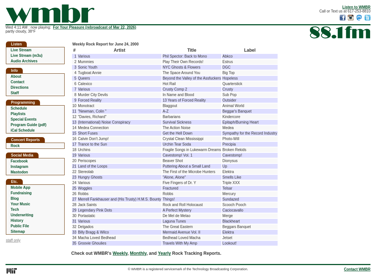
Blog (15, 199)
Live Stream (21, 50)
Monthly (138, 253)
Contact (17, 82)
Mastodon (19, 172)
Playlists (18, 114)
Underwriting (22, 215)
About (16, 76)
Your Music (20, 204)
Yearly (164, 253)
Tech (15, 210)
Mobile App (20, 188)
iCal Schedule (23, 130)
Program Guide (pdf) (28, 125)
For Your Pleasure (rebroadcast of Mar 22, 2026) (94, 27)
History (17, 221)
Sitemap (18, 232)
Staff (15, 93)
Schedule (19, 108)
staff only (13, 240)
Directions (20, 87)
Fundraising (21, 193)
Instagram (19, 167)
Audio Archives (24, 61)
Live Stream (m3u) (27, 56)
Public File (20, 226)
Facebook (19, 161)
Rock (15, 146)
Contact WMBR (357, 269)
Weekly (120, 253)
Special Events (24, 119)
